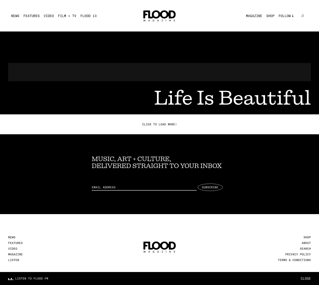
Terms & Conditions (294, 260)
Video (49, 16)
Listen (13, 260)
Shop (270, 16)
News (15, 16)
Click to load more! (159, 124)
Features (31, 16)
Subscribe (210, 187)
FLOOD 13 (88, 16)
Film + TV (67, 16)
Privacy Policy (298, 254)
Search (305, 248)
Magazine (254, 16)
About (306, 243)
